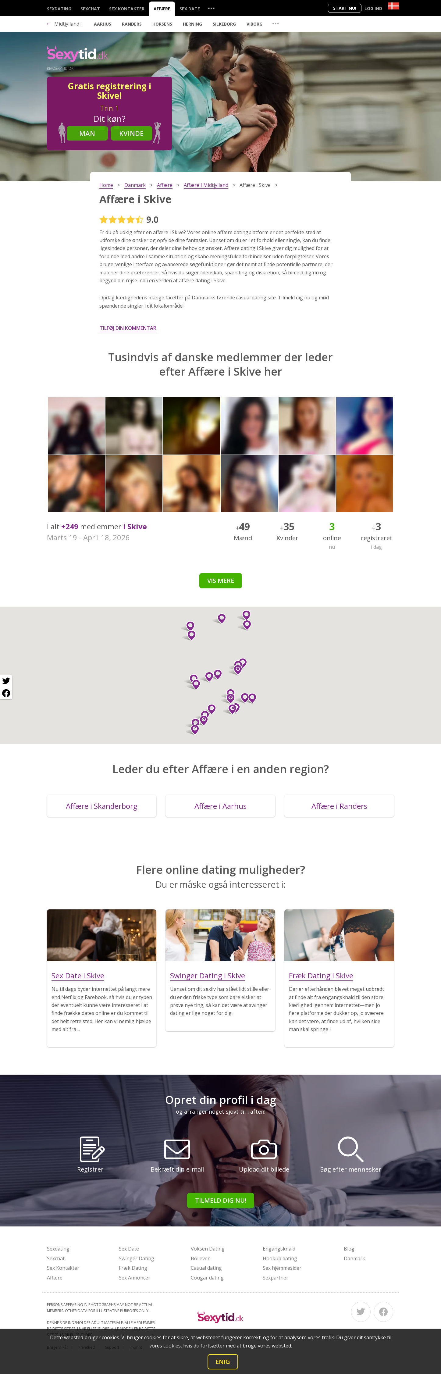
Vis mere (220, 580)
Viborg (254, 24)
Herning (192, 24)
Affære (162, 9)
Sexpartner (275, 1277)
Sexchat (90, 9)
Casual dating (206, 1268)
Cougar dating (207, 1277)
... (211, 8)
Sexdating (59, 9)
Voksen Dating (208, 1248)
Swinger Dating (136, 1258)
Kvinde (131, 133)
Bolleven (201, 1258)
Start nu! (344, 8)
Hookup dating (280, 1258)
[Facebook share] (6, 693)
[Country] (393, 5)
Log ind (373, 8)
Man (87, 133)
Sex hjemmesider (282, 1268)
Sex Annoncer (134, 1277)
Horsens (162, 24)
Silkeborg (224, 24)
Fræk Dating (133, 1268)
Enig (222, 1362)
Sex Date (190, 9)
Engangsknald (279, 1248)
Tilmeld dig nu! (220, 1200)
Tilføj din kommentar (128, 328)
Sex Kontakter (126, 9)
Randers (132, 24)
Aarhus (102, 24)
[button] (228, 698)
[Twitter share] (6, 681)
